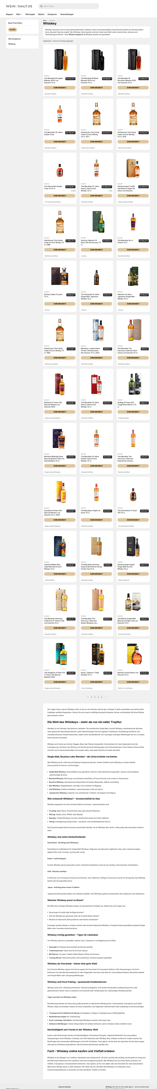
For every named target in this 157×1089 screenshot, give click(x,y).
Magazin (9, 14)
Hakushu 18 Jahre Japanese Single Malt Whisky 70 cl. (126, 296)
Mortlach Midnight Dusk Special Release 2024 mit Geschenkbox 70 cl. (54, 458)
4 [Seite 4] (98, 697)
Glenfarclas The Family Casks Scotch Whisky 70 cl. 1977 (90, 134)
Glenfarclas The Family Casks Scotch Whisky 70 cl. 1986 (54, 242)
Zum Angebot (60, 88)
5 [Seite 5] (101, 697)
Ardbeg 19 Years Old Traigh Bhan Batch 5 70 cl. (127, 404)
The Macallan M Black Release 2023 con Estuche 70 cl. (89, 80)
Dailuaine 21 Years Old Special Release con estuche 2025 (53, 404)
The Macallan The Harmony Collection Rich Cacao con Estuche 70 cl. (128, 350)
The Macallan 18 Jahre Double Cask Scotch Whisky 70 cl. (90, 458)
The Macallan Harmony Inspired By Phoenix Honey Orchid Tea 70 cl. (91, 567)
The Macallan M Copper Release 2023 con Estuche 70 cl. (53, 80)
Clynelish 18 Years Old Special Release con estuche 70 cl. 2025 (53, 512)
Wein (18, 14)
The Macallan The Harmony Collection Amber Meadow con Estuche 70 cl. (89, 622)
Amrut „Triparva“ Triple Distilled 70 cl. (90, 674)
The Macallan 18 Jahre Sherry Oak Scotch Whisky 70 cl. (90, 404)
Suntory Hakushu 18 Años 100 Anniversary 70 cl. (91, 242)
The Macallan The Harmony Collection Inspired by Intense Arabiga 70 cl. (125, 459)
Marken (41, 14)
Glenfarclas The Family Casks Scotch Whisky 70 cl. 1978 (127, 134)
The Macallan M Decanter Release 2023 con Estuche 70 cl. (127, 80)
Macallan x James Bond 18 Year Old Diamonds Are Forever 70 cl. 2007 (90, 350)
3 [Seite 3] (94, 697)
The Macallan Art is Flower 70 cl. (125, 241)
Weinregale (30, 14)
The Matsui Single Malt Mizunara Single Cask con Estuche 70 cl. (128, 621)
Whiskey (12, 44)
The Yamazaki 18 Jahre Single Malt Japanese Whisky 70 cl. (90, 296)
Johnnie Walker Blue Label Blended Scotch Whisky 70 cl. (53, 567)
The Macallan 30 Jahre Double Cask (53, 133)
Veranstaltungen (67, 14)
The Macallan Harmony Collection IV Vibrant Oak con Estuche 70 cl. (54, 621)
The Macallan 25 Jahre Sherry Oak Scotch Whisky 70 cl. (90, 188)
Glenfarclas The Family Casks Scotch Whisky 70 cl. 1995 (54, 350)
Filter (12, 30)
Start (44, 20)
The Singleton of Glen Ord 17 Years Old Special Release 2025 (54, 675)
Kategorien (52, 14)
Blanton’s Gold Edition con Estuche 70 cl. (128, 674)
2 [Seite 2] (91, 697)
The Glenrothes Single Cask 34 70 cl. (53, 187)
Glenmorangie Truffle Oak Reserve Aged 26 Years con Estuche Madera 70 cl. (126, 189)
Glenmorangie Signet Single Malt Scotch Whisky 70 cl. (126, 567)
